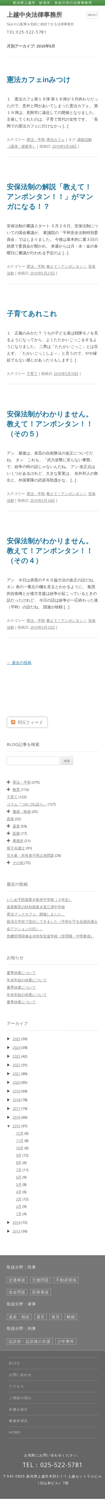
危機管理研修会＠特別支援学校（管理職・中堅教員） (50, 936)
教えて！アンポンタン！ (66, 266)
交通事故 (17, 1280)
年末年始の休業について (27, 979)
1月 (19, 1213)
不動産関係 (66, 1280)
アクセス (16, 1386)
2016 (16, 1117)
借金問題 (17, 1292)
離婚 (71, 1317)
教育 (16, 789)
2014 (16, 1222)
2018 (16, 1099)
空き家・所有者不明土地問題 (30, 855)
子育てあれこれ (32, 314)
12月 (20, 1133)
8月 (19, 1162)
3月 (19, 1199)
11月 (20, 1140)
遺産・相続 (19, 1317)
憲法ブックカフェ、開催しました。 (36, 914)
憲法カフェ (55, 139)
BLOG (14, 1363)
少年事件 (65, 1341)
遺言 (40, 1317)
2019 (16, 1091)
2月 (19, 1206)
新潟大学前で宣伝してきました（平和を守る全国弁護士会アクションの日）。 (52, 925)
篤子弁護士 (16, 848)
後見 (56, 1317)
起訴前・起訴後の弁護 (30, 1341)
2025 (16, 1038)
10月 (20, 1147)
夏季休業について (21, 972)
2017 (16, 1108)
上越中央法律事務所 (34, 15)
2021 (16, 1073)
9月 (19, 1155)
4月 (19, 1191)
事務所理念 (18, 1420)
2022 (16, 1064)
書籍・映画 (22, 811)
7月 (19, 1169)
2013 (16, 1231)
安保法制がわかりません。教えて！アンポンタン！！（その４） (50, 551)
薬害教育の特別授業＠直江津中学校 (36, 906)
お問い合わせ (20, 1374)
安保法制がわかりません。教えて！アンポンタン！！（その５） (50, 424)
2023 (16, 1056)
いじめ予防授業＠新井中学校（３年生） (39, 899)
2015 (16, 1125)
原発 (10, 818)
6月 (19, 1177)
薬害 (16, 826)
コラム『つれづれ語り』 (27, 804)
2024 (16, 1047)
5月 (19, 1184)
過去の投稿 (19, 662)
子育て (32, 373)
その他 (18, 862)
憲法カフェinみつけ (39, 80)
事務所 (18, 840)
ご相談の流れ (20, 1397)
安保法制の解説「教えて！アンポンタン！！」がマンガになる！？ (50, 196)
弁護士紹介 (18, 1409)
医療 (16, 833)
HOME (14, 1432)
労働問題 (40, 1280)
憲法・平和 (36, 139)
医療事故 (40, 1292)
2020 (16, 1082)
